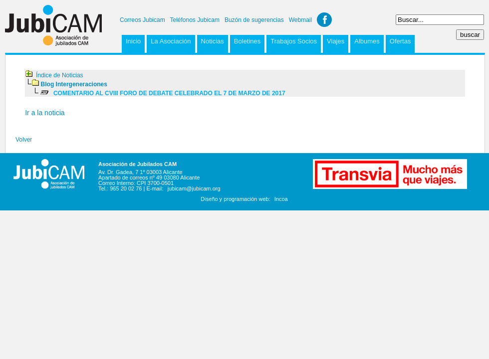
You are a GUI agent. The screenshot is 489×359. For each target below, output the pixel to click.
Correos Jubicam (142, 19)
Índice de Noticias (59, 75)
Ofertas (400, 41)
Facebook (324, 19)
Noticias (212, 41)
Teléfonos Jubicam (195, 19)
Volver (23, 139)
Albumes (367, 41)
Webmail (300, 19)
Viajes (335, 41)
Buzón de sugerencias (254, 19)
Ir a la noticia (44, 113)
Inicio (133, 41)
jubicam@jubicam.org (194, 188)
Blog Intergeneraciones (74, 84)
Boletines (247, 41)
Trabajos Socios (293, 41)
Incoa (281, 199)
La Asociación (171, 41)
